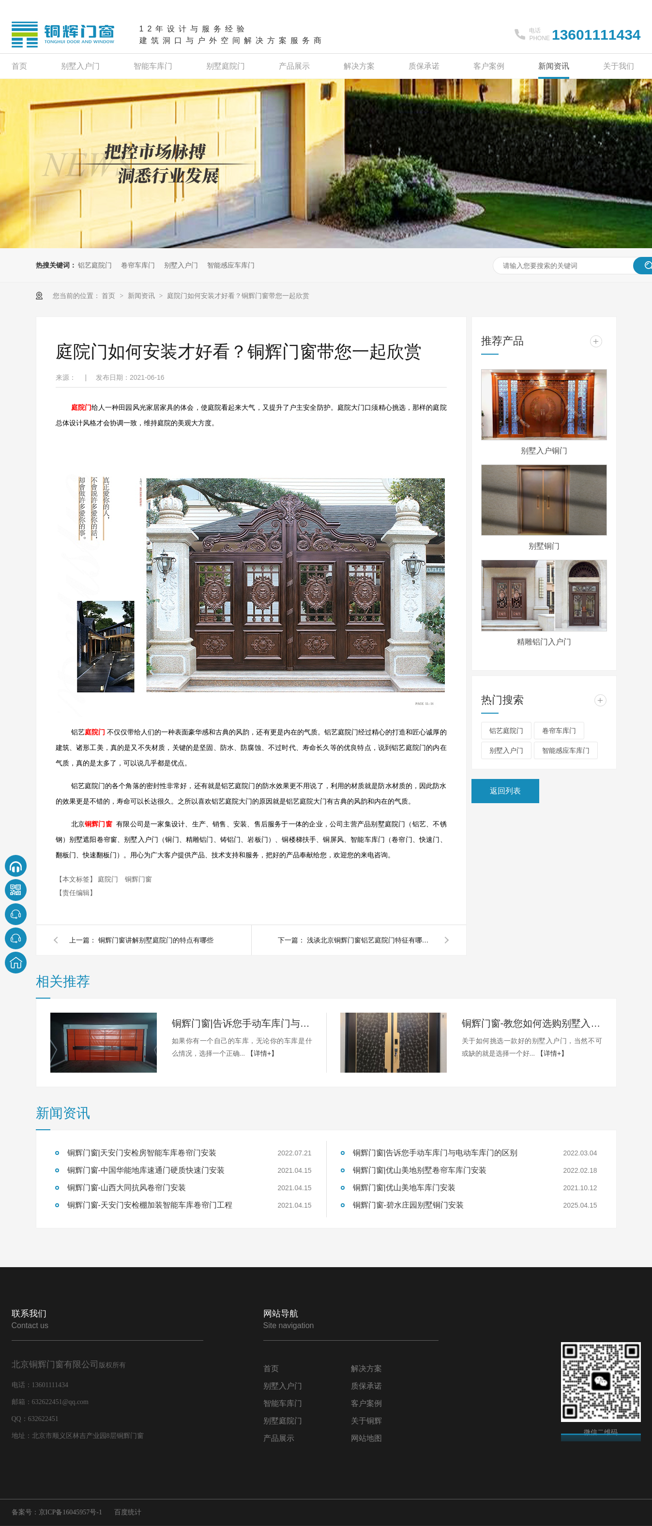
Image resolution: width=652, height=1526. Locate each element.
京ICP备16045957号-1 (70, 1512)
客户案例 (488, 66)
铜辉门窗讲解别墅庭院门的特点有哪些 (155, 940)
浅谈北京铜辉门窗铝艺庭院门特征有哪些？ (370, 940)
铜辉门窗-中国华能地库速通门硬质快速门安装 (146, 1170)
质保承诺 (424, 66)
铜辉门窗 (98, 824)
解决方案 (359, 66)
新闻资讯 (553, 66)
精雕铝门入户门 (544, 642)
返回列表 (505, 791)
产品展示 (294, 66)
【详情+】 (262, 1053)
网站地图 (366, 1438)
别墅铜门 (544, 546)
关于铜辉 (366, 1421)
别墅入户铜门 (544, 451)
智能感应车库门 (231, 265)
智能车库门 (153, 66)
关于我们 (618, 66)
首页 (19, 66)
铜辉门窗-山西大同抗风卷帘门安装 (126, 1187)
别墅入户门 (80, 66)
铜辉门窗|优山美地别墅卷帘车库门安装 (419, 1170)
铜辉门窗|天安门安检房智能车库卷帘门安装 (141, 1153)
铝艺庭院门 (95, 265)
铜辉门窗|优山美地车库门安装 (404, 1187)
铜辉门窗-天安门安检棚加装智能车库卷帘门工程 (149, 1205)
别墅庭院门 (225, 66)
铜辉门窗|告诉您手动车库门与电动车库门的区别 (242, 1023)
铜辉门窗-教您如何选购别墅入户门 (532, 1023)
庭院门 (81, 407)
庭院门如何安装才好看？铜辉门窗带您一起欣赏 (238, 295)
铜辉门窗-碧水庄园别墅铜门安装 (408, 1205)
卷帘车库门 (138, 265)
